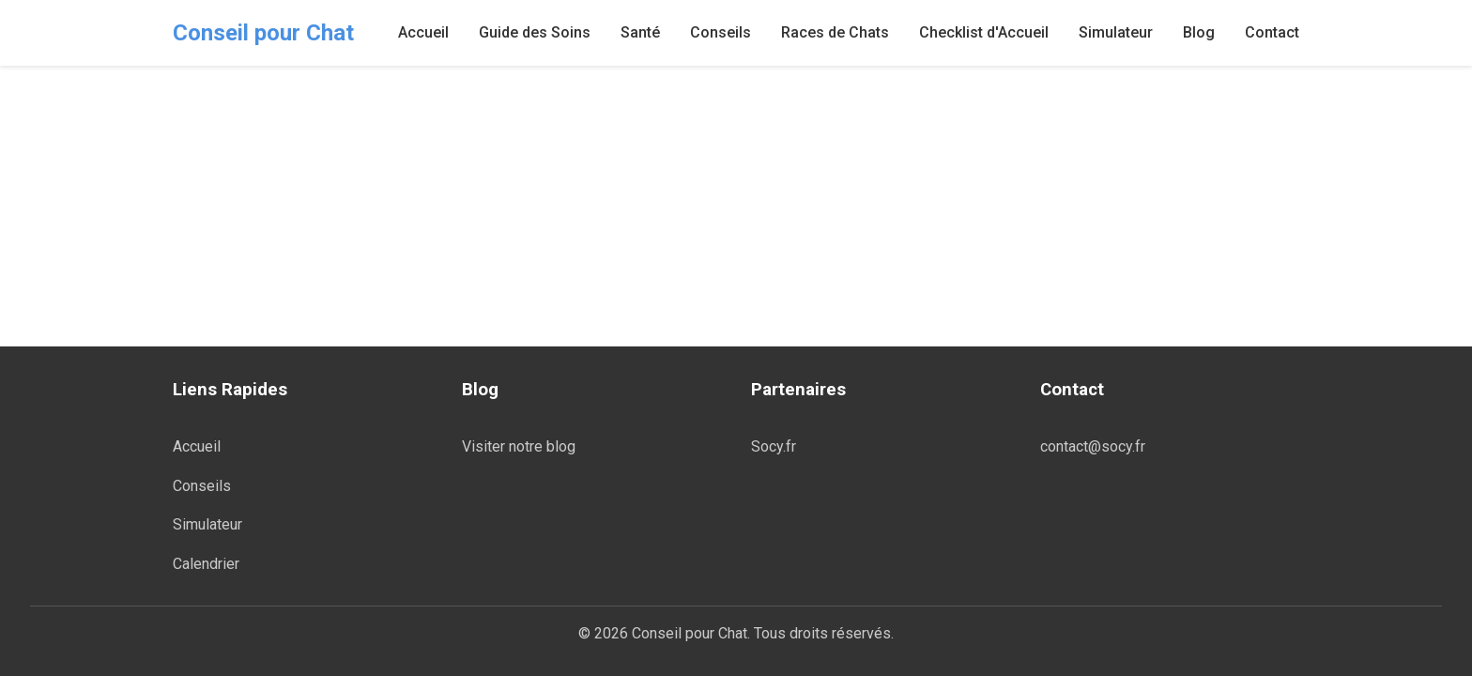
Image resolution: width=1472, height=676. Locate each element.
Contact (1272, 32)
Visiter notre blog (518, 446)
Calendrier (206, 564)
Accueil (423, 32)
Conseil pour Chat (263, 33)
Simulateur (1116, 32)
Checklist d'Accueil (984, 32)
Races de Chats (835, 32)
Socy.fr (773, 446)
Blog (1199, 32)
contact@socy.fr (1092, 446)
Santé (640, 32)
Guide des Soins (534, 32)
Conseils (720, 32)
